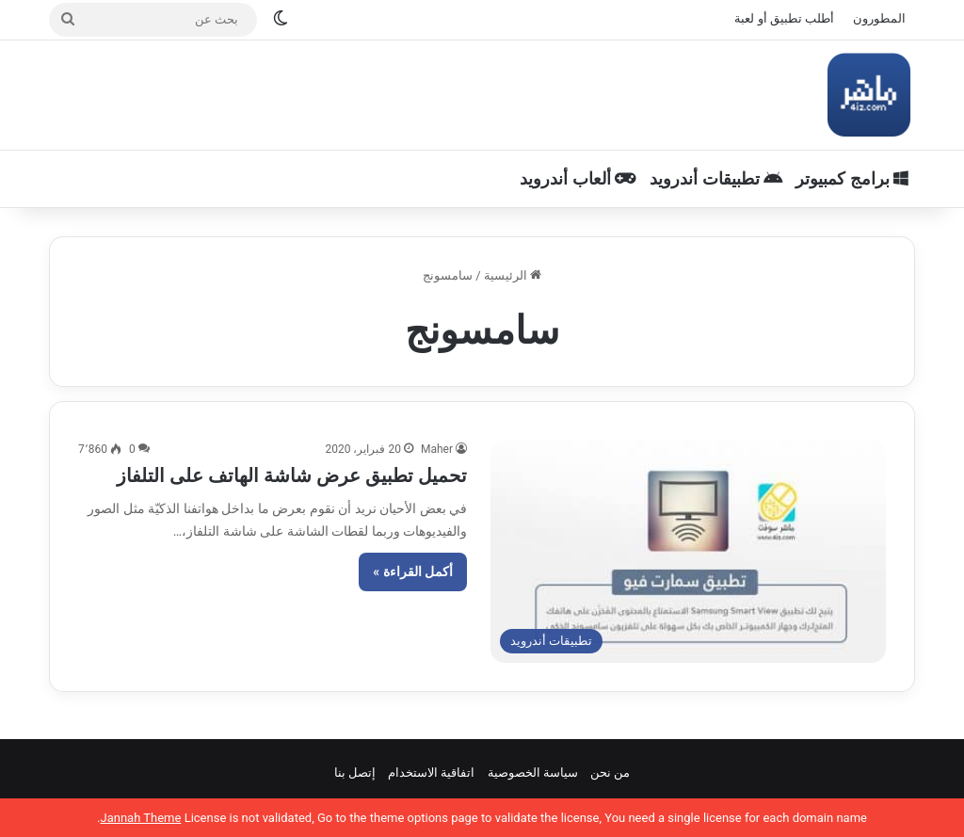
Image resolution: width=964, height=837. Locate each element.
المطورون (879, 18)
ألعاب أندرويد (578, 178)
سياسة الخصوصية (533, 772)
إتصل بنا (355, 772)
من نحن (610, 772)
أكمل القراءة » (413, 571)
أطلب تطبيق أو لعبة (784, 18)
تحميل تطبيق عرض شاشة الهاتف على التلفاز (292, 475)
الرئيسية (512, 275)
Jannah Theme (140, 818)
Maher (437, 449)
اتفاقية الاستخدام (431, 772)
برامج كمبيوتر (851, 178)
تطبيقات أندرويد (716, 178)
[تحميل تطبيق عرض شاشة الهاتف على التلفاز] (688, 551)
